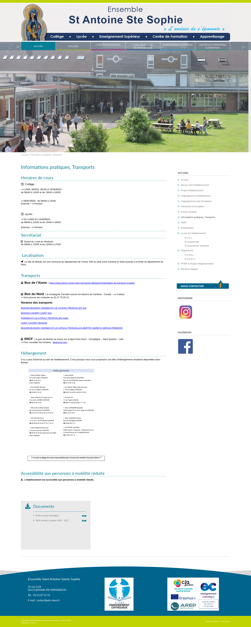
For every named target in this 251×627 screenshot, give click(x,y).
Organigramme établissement (196, 196)
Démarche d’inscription (192, 206)
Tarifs (183, 222)
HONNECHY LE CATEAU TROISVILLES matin (44, 318)
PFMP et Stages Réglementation (197, 263)
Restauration (187, 228)
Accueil (38, 46)
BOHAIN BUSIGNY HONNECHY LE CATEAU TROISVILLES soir (53, 308)
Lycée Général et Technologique (142, 46)
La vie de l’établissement (193, 233)
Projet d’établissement (192, 190)
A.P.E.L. (191, 255)
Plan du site (225, 621)
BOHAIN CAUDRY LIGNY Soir (36, 313)
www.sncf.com (60, 342)
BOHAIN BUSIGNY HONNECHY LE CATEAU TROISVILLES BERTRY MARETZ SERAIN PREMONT (72, 328)
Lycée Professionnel (108, 45)
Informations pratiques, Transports (198, 217)
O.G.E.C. (191, 259)
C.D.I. (189, 237)
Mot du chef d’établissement (195, 185)
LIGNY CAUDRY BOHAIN (34, 323)
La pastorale (193, 241)
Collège (73, 46)
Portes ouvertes (189, 212)
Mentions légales (189, 269)
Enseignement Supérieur (178, 45)
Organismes (187, 250)
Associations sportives (198, 245)
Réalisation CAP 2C (28, 623)
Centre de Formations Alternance (212, 46)
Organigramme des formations (196, 201)
